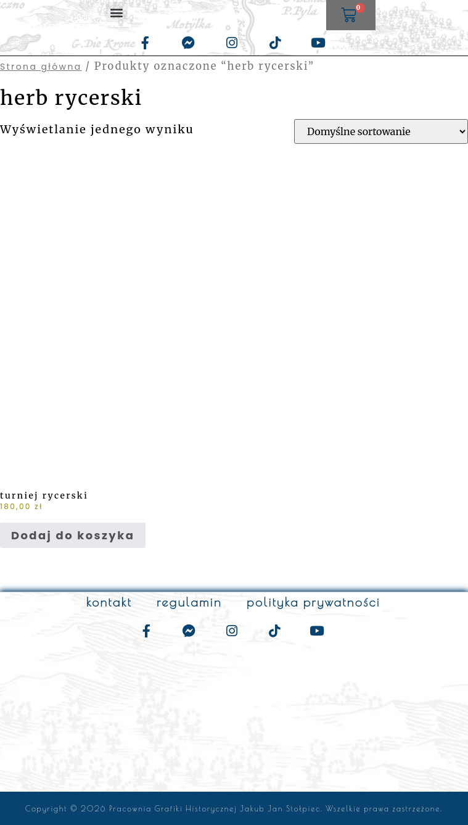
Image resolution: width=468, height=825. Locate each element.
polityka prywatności (313, 602)
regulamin (189, 602)
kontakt (109, 602)
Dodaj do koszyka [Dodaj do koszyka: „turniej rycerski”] (72, 535)
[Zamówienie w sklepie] (381, 131)
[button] (117, 12)
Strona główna (41, 66)
